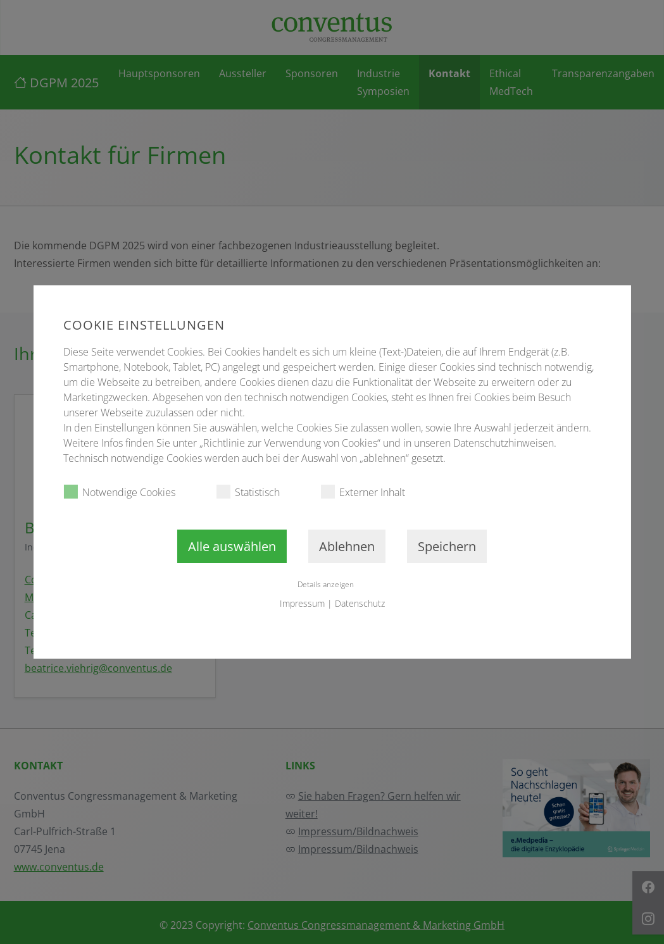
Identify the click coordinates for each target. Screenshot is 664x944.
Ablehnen (347, 546)
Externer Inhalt (362, 492)
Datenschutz (360, 603)
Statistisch (248, 492)
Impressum (302, 603)
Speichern (447, 546)
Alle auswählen (232, 546)
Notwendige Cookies (119, 492)
